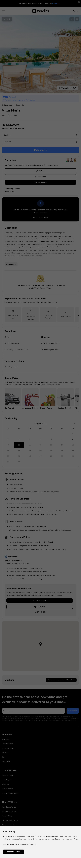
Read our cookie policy (11, 844)
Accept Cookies (13, 852)
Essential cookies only (28, 844)
